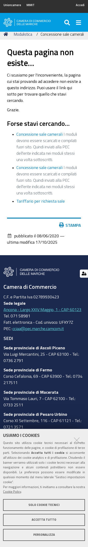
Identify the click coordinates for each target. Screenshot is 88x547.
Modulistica (23, 34)
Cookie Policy (12, 491)
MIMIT (30, 5)
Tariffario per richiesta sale (40, 201)
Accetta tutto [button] (44, 519)
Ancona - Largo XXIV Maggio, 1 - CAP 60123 (42, 309)
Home (7, 34)
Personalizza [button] (44, 534)
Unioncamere (12, 5)
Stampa (70, 225)
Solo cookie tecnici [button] (44, 504)
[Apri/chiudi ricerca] (67, 22)
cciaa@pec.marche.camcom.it (38, 328)
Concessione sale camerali (39, 134)
